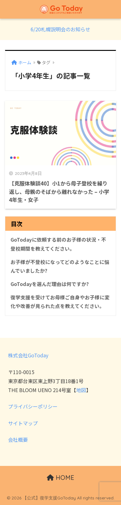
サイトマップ (23, 423)
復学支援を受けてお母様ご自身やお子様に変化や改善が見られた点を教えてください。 (60, 302)
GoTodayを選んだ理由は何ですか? (50, 284)
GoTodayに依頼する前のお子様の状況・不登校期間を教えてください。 (58, 244)
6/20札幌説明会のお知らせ (60, 29)
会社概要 (18, 439)
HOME (60, 477)
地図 (81, 390)
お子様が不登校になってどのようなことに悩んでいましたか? (60, 266)
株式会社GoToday (28, 355)
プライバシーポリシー (33, 406)
